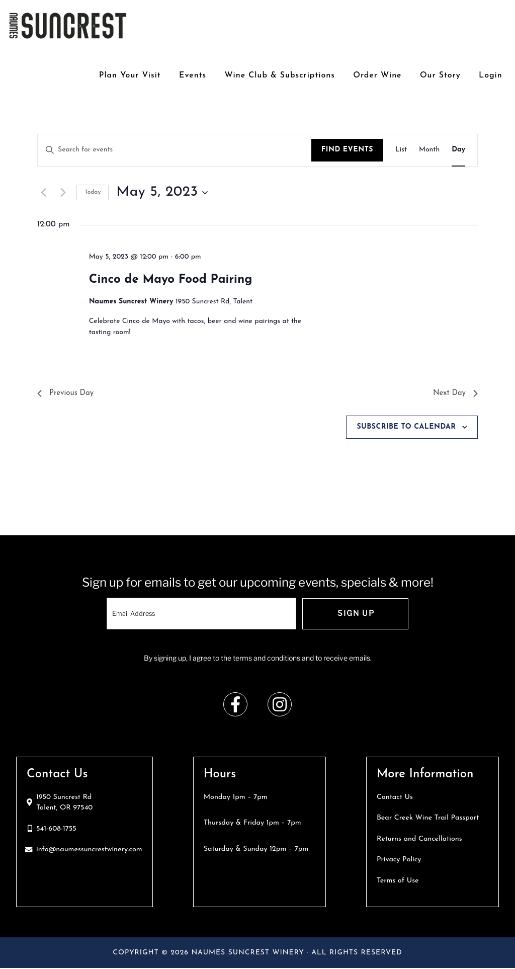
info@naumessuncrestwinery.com (89, 851)
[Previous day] (43, 193)
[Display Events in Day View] (458, 150)
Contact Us (395, 798)
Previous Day (67, 393)
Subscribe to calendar (406, 428)
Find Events (347, 149)
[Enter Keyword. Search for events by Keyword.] (174, 150)
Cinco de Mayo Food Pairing (170, 280)
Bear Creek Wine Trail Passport (428, 819)
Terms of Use (398, 881)
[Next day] (63, 193)
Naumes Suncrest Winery (68, 25)
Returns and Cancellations (419, 840)
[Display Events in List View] (401, 150)
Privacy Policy (399, 861)
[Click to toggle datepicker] (161, 193)
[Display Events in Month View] (429, 150)
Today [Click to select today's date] (92, 192)
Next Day (454, 393)
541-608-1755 (56, 830)
